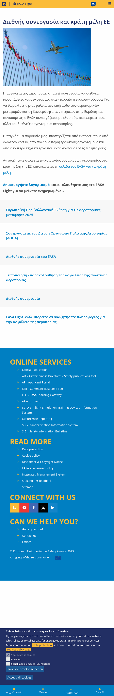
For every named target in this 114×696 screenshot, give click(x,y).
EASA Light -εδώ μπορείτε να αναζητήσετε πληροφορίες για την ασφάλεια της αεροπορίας (55, 319)
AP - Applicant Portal (36, 382)
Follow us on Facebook (33, 507)
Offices (26, 542)
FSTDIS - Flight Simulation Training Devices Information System (59, 410)
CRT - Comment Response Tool (43, 389)
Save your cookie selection (25, 669)
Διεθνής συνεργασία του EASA (31, 256)
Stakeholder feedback (36, 481)
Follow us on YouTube (24, 507)
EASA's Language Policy (37, 468)
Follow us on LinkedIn (53, 507)
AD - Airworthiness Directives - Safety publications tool (59, 376)
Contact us (29, 535)
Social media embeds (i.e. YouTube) (31, 664)
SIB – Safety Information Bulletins (44, 431)
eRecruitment (31, 401)
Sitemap (27, 487)
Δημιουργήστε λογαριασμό (26, 184)
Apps (109, 4)
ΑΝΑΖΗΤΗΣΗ (71, 692)
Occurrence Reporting (37, 419)
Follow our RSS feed (14, 507)
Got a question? (32, 529)
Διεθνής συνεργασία (23, 298)
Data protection (32, 449)
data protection (42, 645)
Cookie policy (31, 455)
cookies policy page (18, 649)
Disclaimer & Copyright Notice (42, 462)
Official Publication (35, 370)
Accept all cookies (19, 677)
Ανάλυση (16, 659)
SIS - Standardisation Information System (50, 425)
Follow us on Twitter (43, 507)
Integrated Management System (44, 474)
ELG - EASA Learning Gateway (42, 395)
